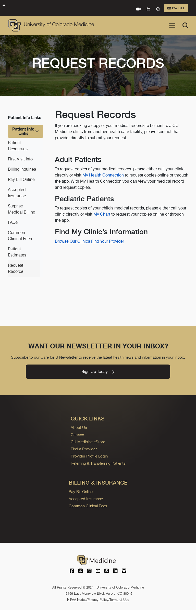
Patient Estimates (17, 252)
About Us (79, 427)
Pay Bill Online (21, 179)
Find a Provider (84, 449)
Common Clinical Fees (20, 235)
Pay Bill (176, 8)
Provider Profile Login (89, 456)
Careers (77, 434)
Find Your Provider (107, 241)
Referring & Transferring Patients (98, 463)
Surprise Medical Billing (21, 209)
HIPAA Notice (77, 600)
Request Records (15, 268)
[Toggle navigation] (172, 25)
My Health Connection (103, 175)
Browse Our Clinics (72, 241)
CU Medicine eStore (88, 442)
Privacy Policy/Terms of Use (108, 600)
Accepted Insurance (17, 192)
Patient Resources (18, 145)
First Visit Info (20, 159)
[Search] (185, 25)
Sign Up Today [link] (97, 371)
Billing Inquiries (22, 169)
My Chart (101, 214)
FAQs (13, 222)
